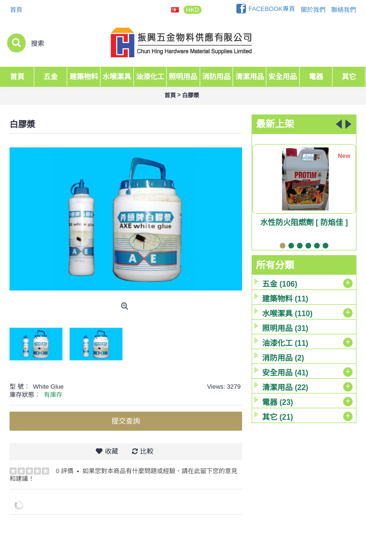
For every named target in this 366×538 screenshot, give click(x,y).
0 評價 (64, 471)
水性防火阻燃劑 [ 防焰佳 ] (304, 222)
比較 (146, 451)
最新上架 (275, 124)
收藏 (111, 451)
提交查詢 (126, 421)
